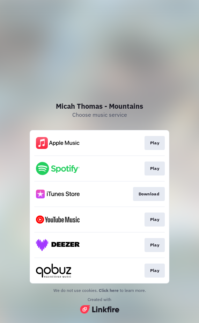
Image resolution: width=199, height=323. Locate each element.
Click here (109, 290)
